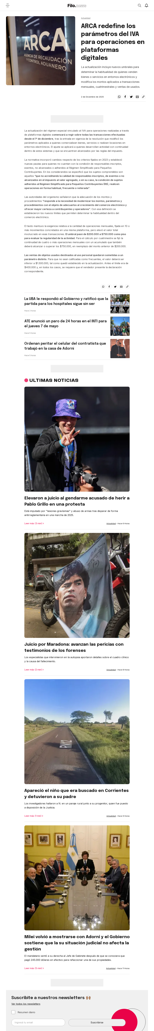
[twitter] (131, 96)
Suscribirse (97, 1022)
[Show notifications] (146, 5)
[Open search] (139, 5)
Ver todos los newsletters (25, 1003)
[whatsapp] (119, 96)
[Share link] (143, 96)
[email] (137, 96)
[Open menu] (8, 5)
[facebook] (125, 96)
